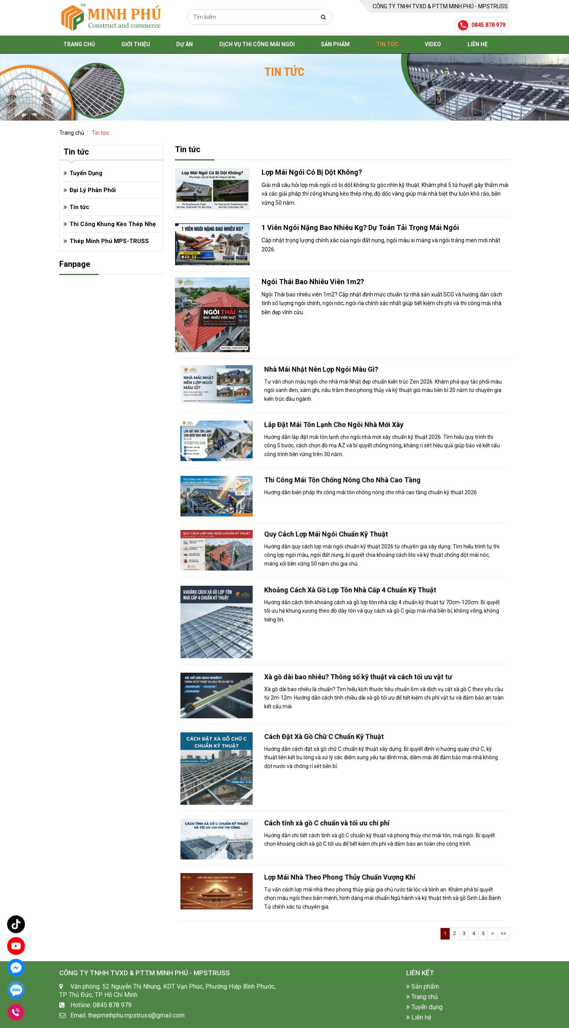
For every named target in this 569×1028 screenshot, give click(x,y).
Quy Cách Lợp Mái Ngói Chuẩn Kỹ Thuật (337, 547)
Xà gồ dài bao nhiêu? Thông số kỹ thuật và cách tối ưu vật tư (347, 691)
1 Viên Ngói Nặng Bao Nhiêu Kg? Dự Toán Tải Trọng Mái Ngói (360, 227)
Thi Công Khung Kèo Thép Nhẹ (113, 224)
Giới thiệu (135, 44)
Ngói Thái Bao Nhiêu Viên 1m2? (313, 281)
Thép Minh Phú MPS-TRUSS (109, 241)
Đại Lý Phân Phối (93, 190)
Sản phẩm (335, 44)
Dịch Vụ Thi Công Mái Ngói (257, 44)
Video (433, 44)
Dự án (184, 44)
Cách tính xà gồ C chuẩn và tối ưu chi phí (337, 836)
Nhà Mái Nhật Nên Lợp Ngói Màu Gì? (335, 382)
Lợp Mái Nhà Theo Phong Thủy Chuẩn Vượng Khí (341, 890)
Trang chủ (79, 44)
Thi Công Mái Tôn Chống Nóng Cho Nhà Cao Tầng (342, 493)
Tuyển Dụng (86, 173)
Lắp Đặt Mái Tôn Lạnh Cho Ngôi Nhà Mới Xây (339, 438)
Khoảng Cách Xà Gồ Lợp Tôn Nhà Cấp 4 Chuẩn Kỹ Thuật (345, 614)
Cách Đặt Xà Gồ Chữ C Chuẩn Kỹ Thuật (336, 760)
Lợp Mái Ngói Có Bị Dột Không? (312, 172)
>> (503, 933)
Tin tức (387, 44)
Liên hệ (477, 44)
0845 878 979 (488, 25)
